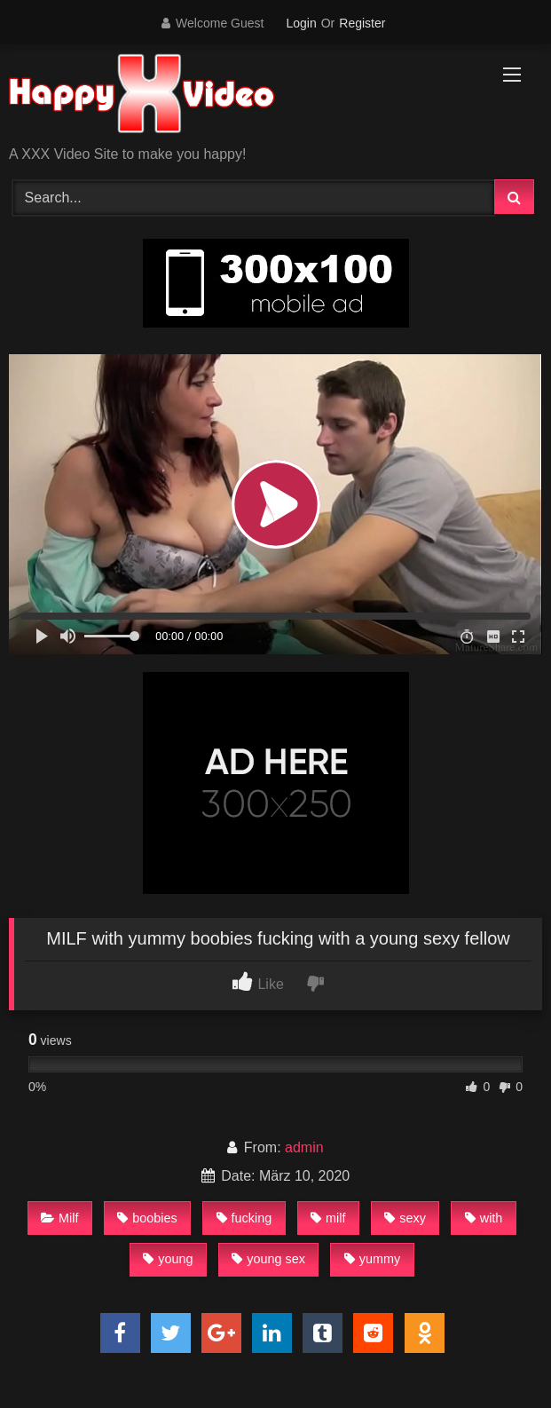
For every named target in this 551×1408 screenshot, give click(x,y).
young (168, 1259)
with (484, 1218)
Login (301, 23)
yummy (372, 1259)
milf (328, 1218)
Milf (59, 1218)
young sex (268, 1259)
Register (362, 23)
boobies (147, 1218)
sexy (405, 1218)
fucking (244, 1218)
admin (304, 1147)
